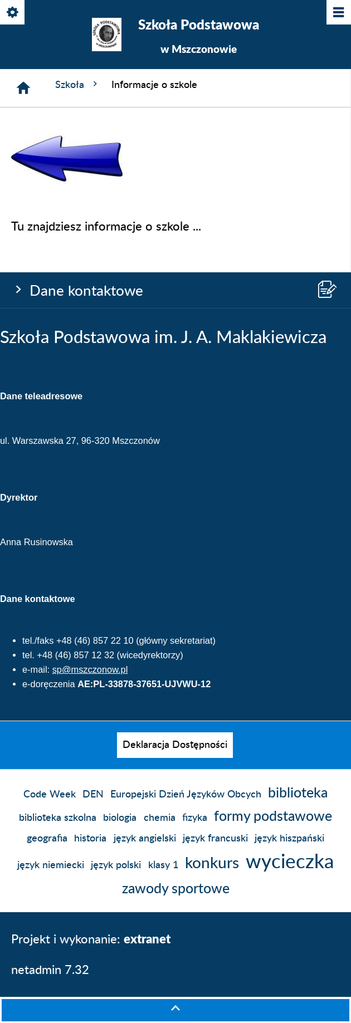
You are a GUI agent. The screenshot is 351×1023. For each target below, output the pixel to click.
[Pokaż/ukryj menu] (338, 13)
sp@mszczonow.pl (90, 669)
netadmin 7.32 (50, 970)
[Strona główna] (23, 88)
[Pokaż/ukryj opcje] (13, 13)
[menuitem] (175, 745)
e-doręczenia (48, 684)
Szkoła (77, 84)
